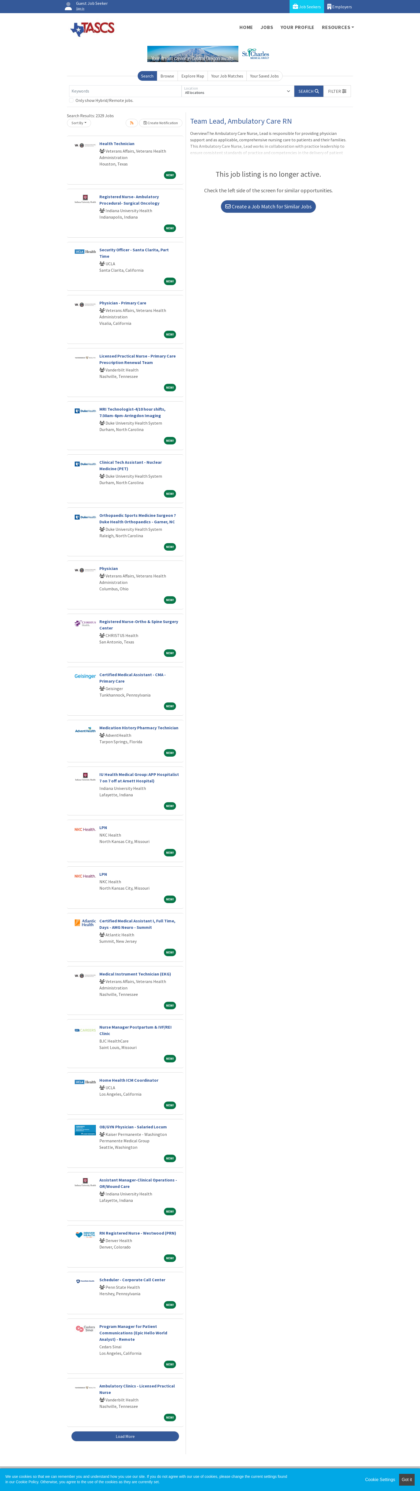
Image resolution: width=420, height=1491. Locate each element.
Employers (339, 6)
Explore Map (192, 76)
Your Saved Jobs (264, 76)
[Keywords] (125, 91)
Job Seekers (307, 6)
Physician (108, 568)
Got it (407, 1479)
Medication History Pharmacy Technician (138, 727)
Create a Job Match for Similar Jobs (268, 206)
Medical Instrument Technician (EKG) (135, 974)
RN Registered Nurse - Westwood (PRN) (137, 1233)
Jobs (267, 27)
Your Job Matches (227, 76)
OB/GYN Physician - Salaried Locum (133, 1126)
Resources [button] (336, 27)
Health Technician (116, 143)
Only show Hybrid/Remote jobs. (104, 100)
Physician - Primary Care (122, 302)
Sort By (77, 122)
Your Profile (298, 27)
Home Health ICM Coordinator (128, 1080)
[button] (337, 91)
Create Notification (161, 122)
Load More (125, 1436)
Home (246, 27)
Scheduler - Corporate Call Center (132, 1279)
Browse (167, 76)
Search (147, 76)
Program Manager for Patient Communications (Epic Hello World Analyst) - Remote (133, 1333)
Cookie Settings (380, 1479)
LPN (103, 827)
